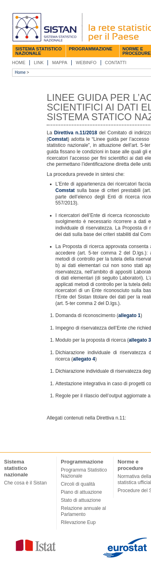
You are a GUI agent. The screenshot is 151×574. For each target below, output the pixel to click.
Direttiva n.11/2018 (75, 133)
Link (38, 62)
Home (18, 62)
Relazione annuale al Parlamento (83, 511)
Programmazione (90, 48)
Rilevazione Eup (78, 522)
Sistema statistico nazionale (38, 51)
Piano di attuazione (81, 492)
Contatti (115, 62)
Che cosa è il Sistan (25, 483)
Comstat (58, 139)
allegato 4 (84, 359)
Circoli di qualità (78, 484)
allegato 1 (129, 315)
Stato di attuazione (81, 500)
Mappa (59, 62)
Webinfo (86, 62)
